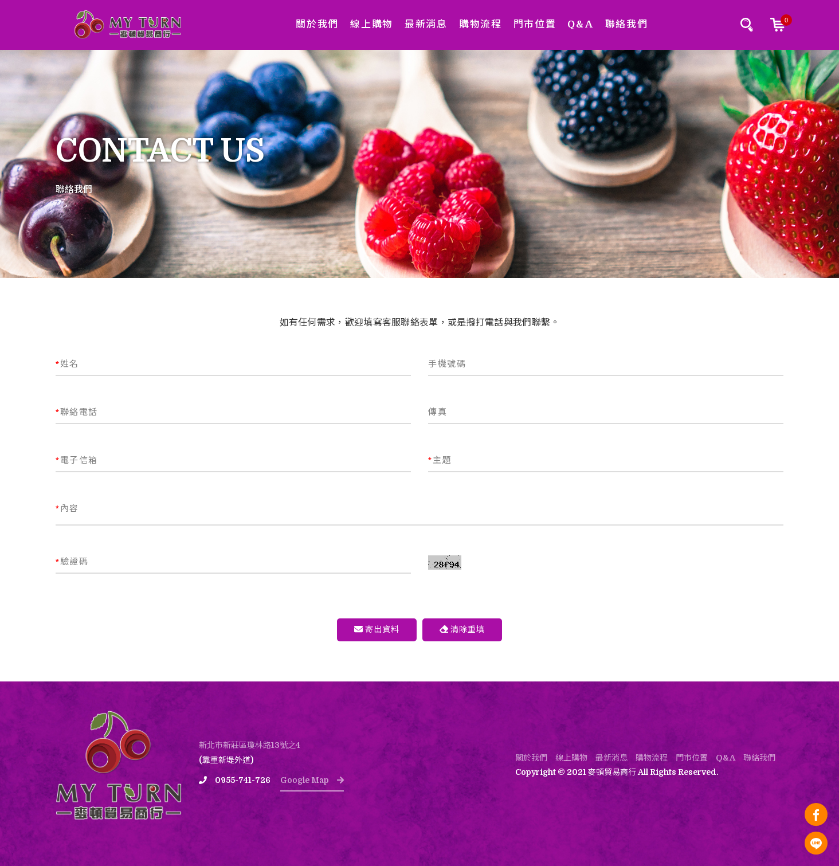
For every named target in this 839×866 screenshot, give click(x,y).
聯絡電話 (77, 412)
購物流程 (480, 24)
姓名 (67, 364)
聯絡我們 (626, 24)
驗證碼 (72, 562)
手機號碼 (447, 364)
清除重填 (462, 629)
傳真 (437, 412)
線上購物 (371, 24)
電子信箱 (77, 460)
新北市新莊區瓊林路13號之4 (249, 745)
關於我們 (317, 24)
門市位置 (534, 24)
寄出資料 (376, 629)
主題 (440, 460)
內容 (67, 508)
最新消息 (426, 24)
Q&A (580, 24)
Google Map (312, 780)
